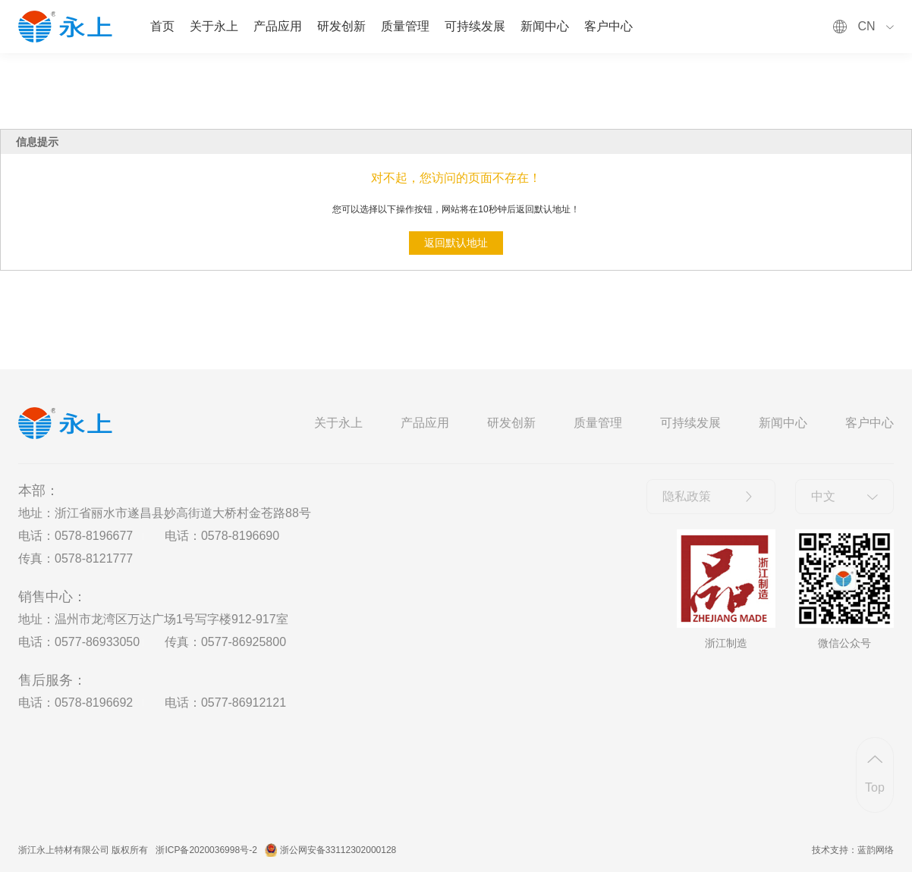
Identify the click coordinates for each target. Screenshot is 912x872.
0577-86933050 (97, 641)
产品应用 (277, 26)
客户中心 (608, 26)
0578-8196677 (94, 535)
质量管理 (405, 26)
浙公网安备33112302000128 (338, 850)
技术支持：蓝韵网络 (853, 850)
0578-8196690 (240, 535)
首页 (162, 26)
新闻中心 (544, 26)
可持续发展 (475, 26)
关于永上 (214, 26)
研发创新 (341, 26)
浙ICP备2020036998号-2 (206, 850)
